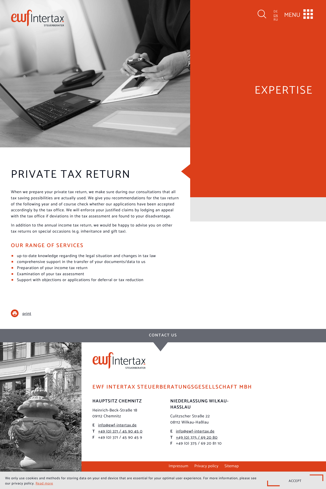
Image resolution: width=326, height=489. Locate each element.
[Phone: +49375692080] (197, 437)
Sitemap (231, 465)
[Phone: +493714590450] (120, 431)
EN (275, 15)
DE (275, 11)
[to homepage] (37, 18)
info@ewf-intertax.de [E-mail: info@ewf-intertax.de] (117, 425)
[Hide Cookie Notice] (295, 480)
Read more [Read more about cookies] (44, 483)
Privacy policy (206, 465)
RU (275, 19)
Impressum (178, 465)
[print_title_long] (24, 313)
